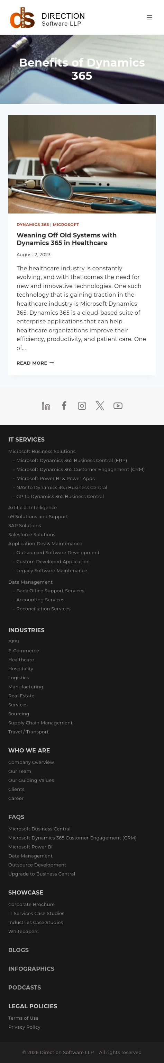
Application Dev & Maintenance (45, 543)
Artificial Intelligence (32, 507)
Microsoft (66, 224)
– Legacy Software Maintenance (50, 570)
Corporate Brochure (31, 904)
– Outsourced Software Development (56, 552)
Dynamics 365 (33, 224)
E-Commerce (23, 650)
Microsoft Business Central (39, 828)
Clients (16, 789)
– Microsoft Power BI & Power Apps (54, 478)
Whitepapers (23, 931)
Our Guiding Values (31, 780)
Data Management (30, 582)
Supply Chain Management (40, 722)
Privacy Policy (24, 1027)
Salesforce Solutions (31, 534)
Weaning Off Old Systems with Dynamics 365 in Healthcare (67, 239)
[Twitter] (100, 406)
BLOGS (18, 950)
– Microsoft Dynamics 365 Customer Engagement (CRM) (79, 469)
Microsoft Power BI (30, 846)
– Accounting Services (38, 599)
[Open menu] (149, 17)
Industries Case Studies (35, 922)
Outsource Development (37, 865)
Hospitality (20, 668)
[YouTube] (118, 406)
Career (16, 798)
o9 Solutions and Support (38, 516)
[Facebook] (64, 406)
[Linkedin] (46, 406)
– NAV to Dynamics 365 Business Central (60, 487)
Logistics (18, 677)
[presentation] (82, 164)
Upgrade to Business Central (41, 874)
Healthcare (21, 659)
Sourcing (18, 713)
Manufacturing (25, 686)
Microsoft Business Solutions (42, 451)
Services (18, 704)
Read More (35, 363)
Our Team (19, 771)
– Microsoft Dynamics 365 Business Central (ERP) (70, 460)
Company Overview (31, 762)
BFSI (13, 641)
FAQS (16, 817)
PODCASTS (24, 987)
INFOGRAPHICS (31, 969)
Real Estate (21, 695)
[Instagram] (82, 406)
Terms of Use (23, 1018)
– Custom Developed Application (51, 561)
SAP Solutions (24, 525)
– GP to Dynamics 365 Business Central (58, 496)
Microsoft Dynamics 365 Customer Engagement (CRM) (72, 837)
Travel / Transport (28, 731)
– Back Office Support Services (48, 590)
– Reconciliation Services (42, 608)
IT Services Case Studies (36, 913)
